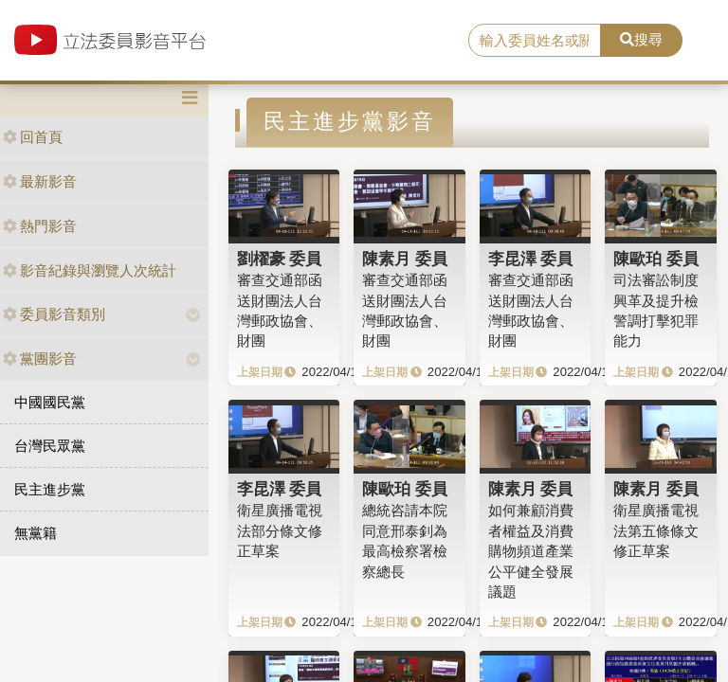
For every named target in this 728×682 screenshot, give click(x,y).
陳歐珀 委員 (656, 258)
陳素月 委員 (404, 258)
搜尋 (641, 39)
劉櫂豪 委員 (279, 258)
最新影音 (40, 181)
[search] (534, 41)
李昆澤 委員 (530, 258)
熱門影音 (40, 226)
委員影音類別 (54, 314)
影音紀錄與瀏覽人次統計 (89, 270)
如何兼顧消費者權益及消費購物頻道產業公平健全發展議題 (530, 551)
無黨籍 (35, 533)
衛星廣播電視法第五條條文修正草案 (656, 530)
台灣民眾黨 (49, 446)
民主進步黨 (49, 489)
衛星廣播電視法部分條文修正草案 (279, 530)
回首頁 (33, 137)
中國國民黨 (49, 402)
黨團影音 (40, 358)
